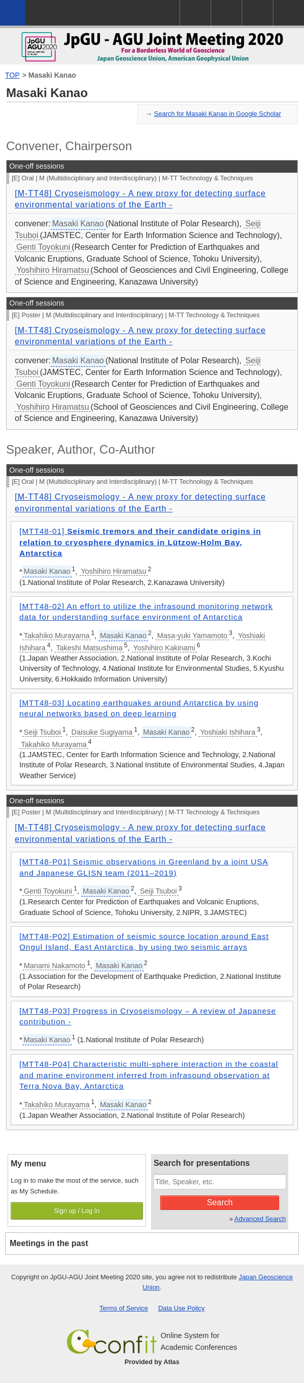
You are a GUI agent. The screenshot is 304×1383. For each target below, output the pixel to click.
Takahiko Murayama (57, 635)
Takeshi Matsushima (89, 648)
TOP (12, 75)
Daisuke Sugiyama (102, 732)
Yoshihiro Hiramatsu (52, 270)
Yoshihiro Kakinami (164, 648)
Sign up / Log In (76, 1210)
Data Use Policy (181, 1308)
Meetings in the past (49, 1243)
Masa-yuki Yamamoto (192, 635)
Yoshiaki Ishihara (227, 732)
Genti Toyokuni (43, 247)
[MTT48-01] (140, 542)
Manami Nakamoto (55, 966)
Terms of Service (123, 1308)
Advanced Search (260, 1219)
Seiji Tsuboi (42, 732)
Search (220, 1202)
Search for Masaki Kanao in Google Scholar (217, 114)
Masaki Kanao (52, 75)
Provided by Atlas (152, 1362)
